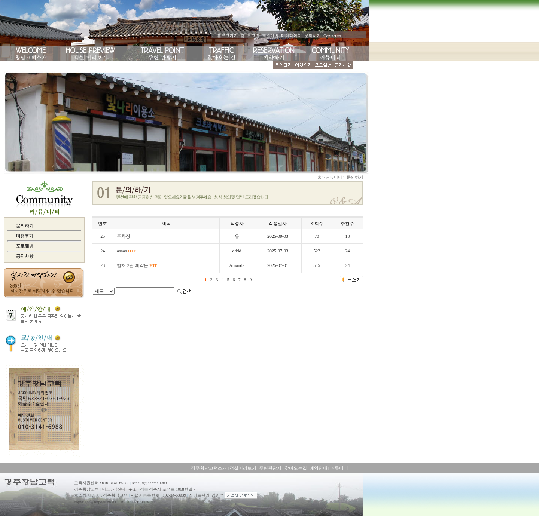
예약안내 (319, 468)
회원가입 (270, 35)
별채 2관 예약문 (137, 265)
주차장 (123, 236)
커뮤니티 (339, 468)
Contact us (332, 35)
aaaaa (126, 251)
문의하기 (312, 35)
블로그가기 (227, 35)
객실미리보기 (242, 468)
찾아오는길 (295, 468)
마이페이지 (291, 35)
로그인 (253, 35)
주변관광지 (270, 468)
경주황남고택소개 (209, 468)
